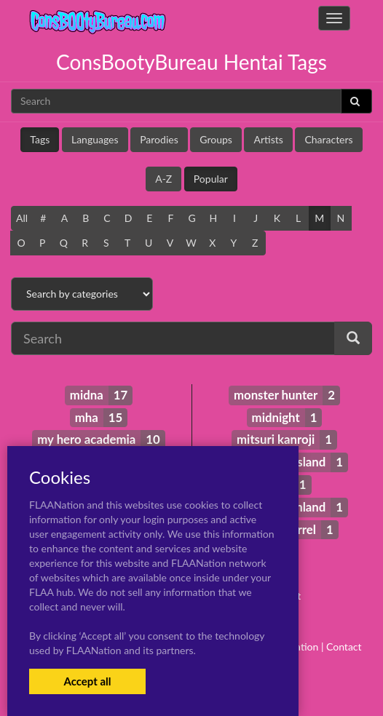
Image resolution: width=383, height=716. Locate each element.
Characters (328, 139)
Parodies (159, 139)
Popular (211, 178)
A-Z (163, 178)
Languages (95, 139)
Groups (216, 139)
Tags (40, 139)
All (22, 218)
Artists (268, 139)
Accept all (87, 681)
